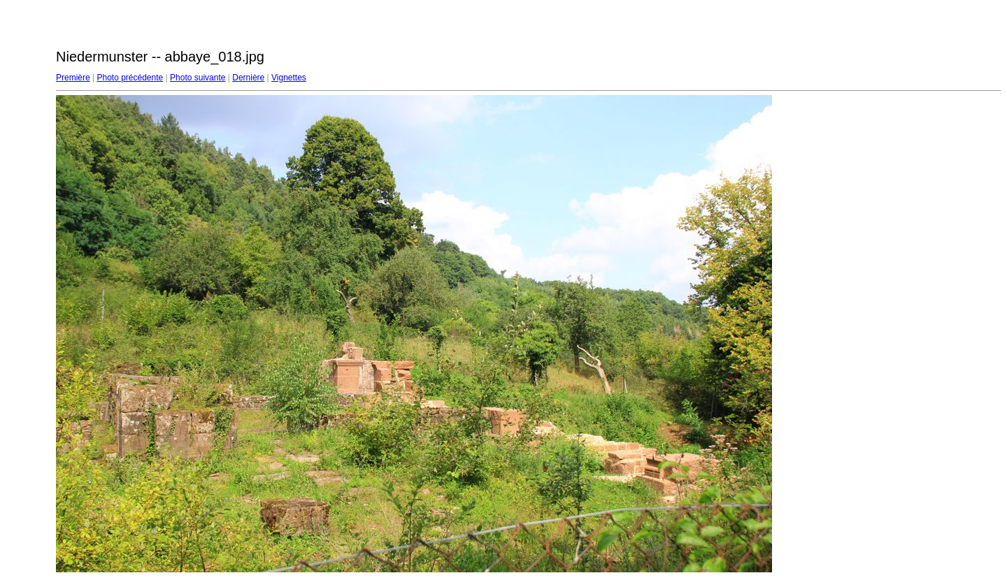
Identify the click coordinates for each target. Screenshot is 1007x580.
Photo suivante (197, 77)
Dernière (248, 77)
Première (73, 77)
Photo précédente (130, 77)
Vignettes (288, 77)
